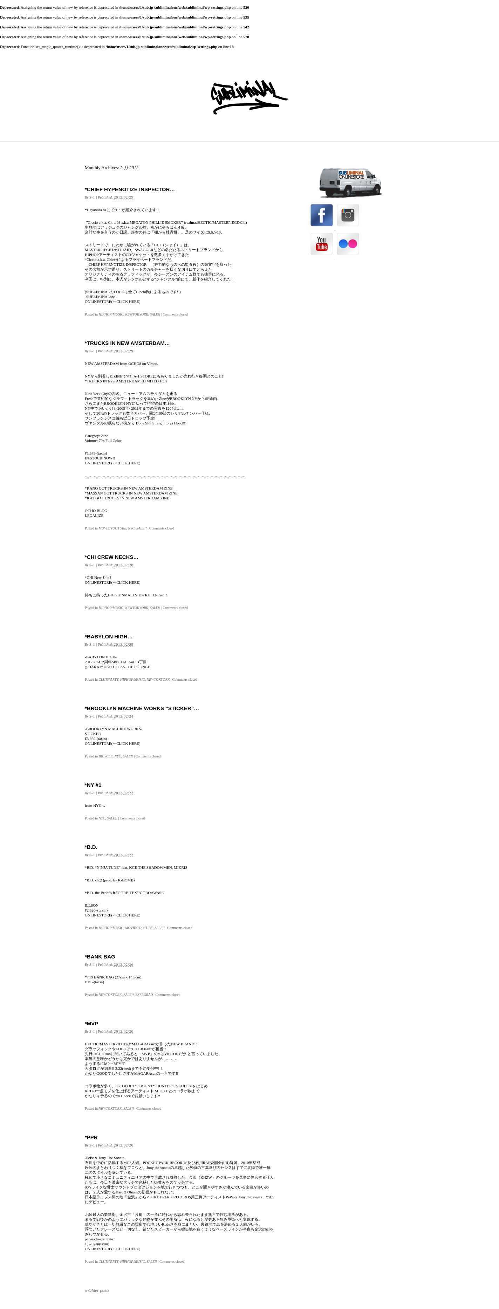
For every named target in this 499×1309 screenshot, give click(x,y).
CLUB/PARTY (108, 679)
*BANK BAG (100, 957)
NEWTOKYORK (136, 314)
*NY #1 (93, 785)
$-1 (92, 197)
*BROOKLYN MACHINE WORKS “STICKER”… (142, 708)
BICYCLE (105, 756)
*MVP (91, 1023)
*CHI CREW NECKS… (111, 557)
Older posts (97, 1290)
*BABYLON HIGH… (109, 636)
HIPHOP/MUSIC (110, 314)
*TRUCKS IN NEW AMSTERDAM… (127, 343)
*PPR (91, 1137)
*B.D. (91, 847)
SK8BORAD (144, 995)
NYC (131, 528)
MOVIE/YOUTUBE (112, 528)
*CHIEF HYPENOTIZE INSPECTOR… (130, 189)
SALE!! (155, 314)
